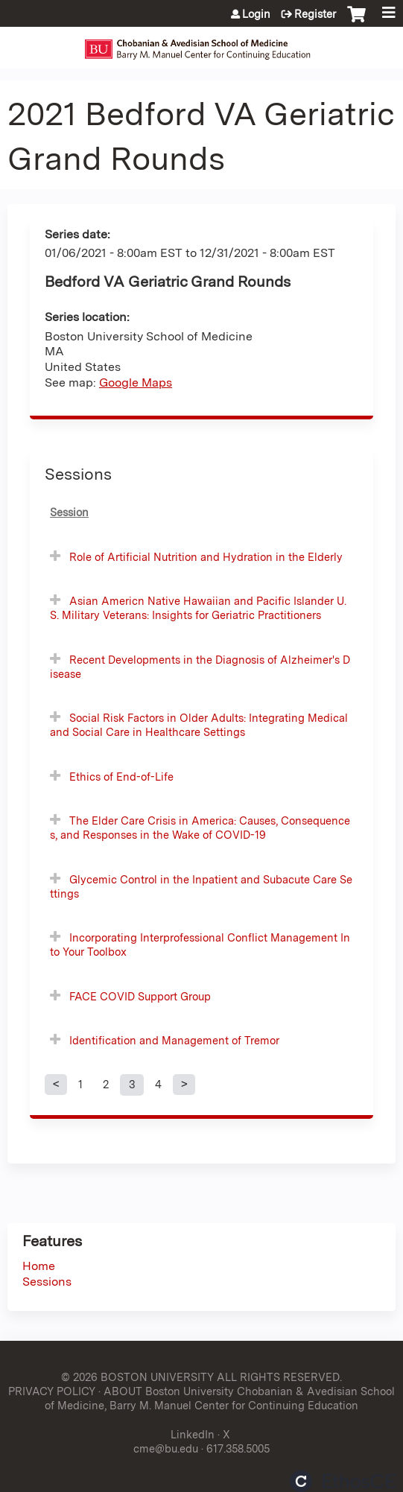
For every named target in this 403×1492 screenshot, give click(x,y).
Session (69, 512)
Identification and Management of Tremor (174, 1040)
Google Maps (135, 382)
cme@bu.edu (165, 1448)
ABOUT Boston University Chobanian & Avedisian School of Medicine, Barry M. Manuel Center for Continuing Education (220, 1398)
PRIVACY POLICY (51, 1391)
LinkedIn (193, 1434)
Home (38, 1266)
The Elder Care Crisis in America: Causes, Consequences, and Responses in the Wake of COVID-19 (200, 827)
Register (315, 14)
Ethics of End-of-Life (121, 776)
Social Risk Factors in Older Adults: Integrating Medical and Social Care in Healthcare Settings (199, 724)
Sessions (47, 1281)
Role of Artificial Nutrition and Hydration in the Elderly (206, 556)
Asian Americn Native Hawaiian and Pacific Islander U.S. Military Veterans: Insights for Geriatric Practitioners (198, 607)
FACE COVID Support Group (140, 996)
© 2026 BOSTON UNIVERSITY (137, 1377)
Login (256, 14)
